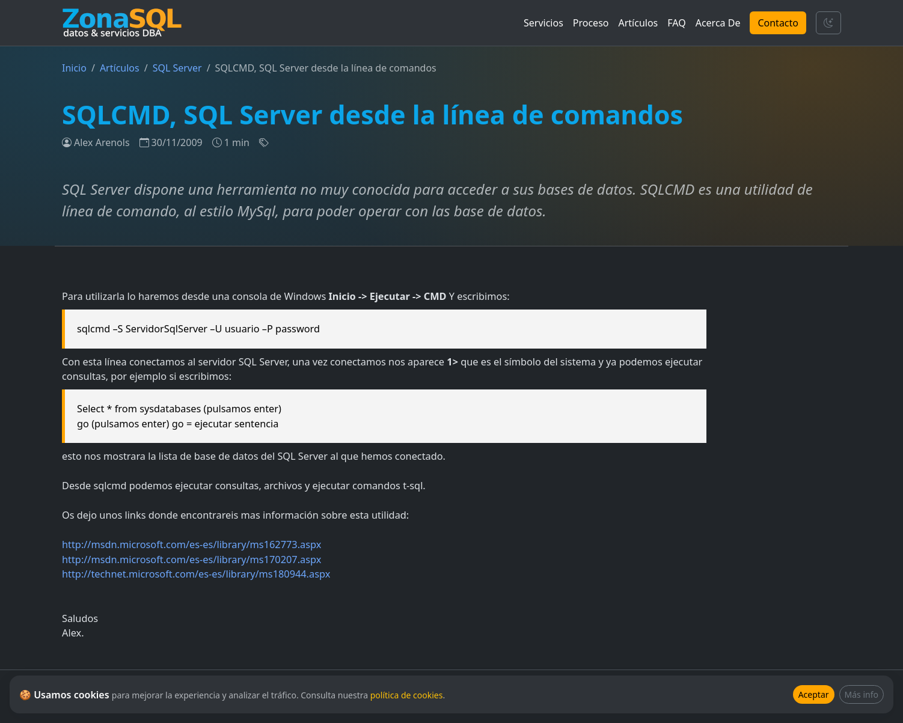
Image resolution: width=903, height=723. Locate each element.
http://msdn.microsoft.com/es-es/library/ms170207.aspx (191, 559)
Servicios (543, 22)
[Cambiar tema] (828, 22)
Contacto (778, 22)
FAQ (676, 22)
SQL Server (177, 68)
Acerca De (718, 22)
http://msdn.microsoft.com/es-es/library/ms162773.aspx (191, 544)
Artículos (638, 22)
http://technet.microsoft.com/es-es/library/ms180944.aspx (196, 574)
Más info (861, 694)
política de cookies (406, 695)
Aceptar (813, 694)
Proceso (591, 22)
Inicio (74, 68)
